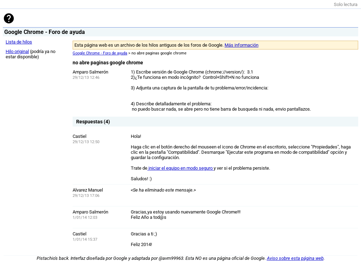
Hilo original (17, 51)
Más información (241, 45)
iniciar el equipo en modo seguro (180, 168)
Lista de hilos (19, 42)
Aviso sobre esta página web (295, 258)
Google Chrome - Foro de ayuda (100, 53)
